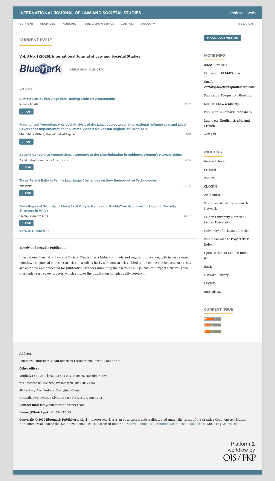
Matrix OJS (229, 424)
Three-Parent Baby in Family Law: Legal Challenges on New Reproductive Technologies (88, 180)
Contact (127, 23)
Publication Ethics (98, 23)
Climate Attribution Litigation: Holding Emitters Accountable (67, 99)
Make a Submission (222, 37)
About (147, 23)
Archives (47, 23)
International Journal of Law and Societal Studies (80, 13)
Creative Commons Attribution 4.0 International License (165, 424)
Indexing (68, 23)
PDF (27, 111)
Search (245, 23)
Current (26, 23)
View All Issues (32, 231)
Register (236, 12)
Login (252, 12)
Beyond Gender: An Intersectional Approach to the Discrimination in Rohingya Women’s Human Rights (100, 155)
